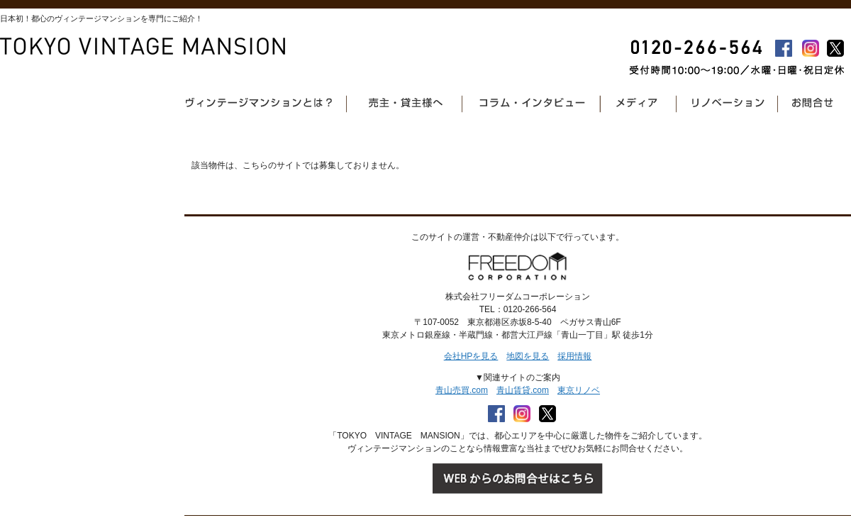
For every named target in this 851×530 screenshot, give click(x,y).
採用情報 (574, 356)
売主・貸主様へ (405, 103)
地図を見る (527, 356)
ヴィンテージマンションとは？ (261, 103)
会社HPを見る (471, 356)
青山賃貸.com (522, 390)
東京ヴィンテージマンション (143, 46)
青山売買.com (461, 390)
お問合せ (811, 103)
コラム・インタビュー (533, 103)
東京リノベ (578, 390)
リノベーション (729, 103)
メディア (640, 103)
